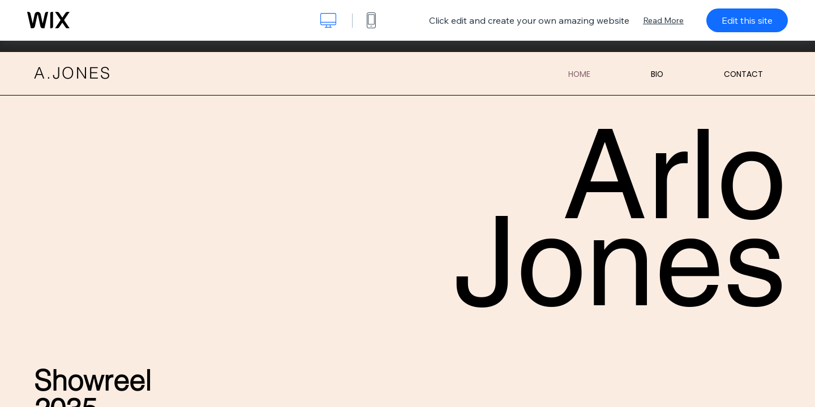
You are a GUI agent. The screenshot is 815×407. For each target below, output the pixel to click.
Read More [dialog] (663, 20)
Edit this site (747, 20)
